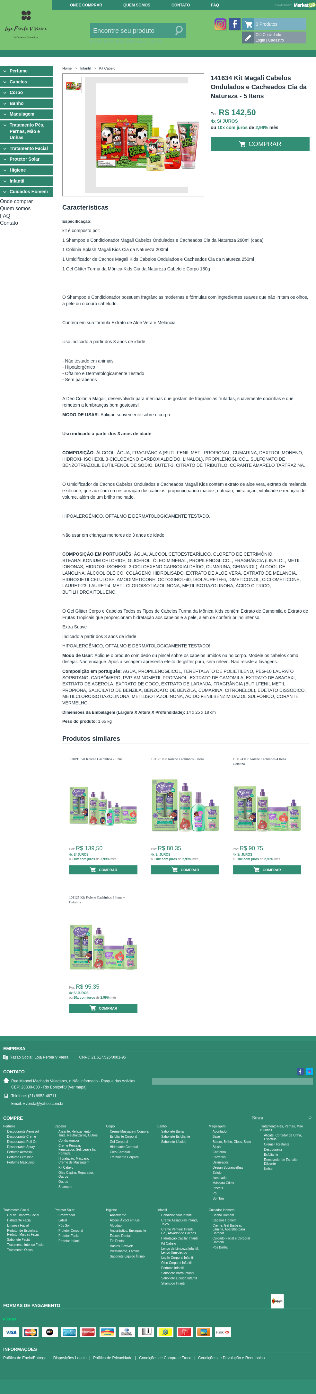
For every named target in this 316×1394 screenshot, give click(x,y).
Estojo (217, 1172)
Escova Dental (120, 1236)
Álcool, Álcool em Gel (125, 1220)
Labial (62, 1220)
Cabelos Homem (224, 1220)
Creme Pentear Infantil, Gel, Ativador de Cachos (178, 1231)
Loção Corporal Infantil (177, 1257)
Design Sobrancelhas (228, 1167)
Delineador (220, 1162)
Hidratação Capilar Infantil (179, 1238)
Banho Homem (223, 1215)
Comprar (260, 143)
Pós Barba (220, 1247)
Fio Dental (117, 1241)
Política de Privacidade (112, 1358)
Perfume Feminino (20, 1157)
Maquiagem (22, 114)
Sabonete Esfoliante (175, 1136)
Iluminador (220, 1178)
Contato (180, 5)
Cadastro (276, 40)
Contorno (219, 1152)
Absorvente (118, 1215)
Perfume (19, 70)
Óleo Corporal (120, 1152)
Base (216, 1136)
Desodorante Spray (21, 1147)
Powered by (295, 4)
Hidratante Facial (19, 1220)
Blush (217, 1147)
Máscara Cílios (223, 1183)
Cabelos (18, 81)
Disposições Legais (69, 1358)
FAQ (215, 5)
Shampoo (65, 1187)
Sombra (218, 1198)
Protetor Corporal (70, 1230)
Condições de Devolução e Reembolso (231, 1358)
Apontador (220, 1131)
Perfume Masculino (21, 1162)
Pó (214, 1193)
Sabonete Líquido (173, 1142)
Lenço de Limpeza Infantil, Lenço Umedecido (180, 1250)
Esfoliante (271, 1154)
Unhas (268, 1169)
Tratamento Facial (29, 148)
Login (260, 40)
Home (67, 68)
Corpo (16, 92)
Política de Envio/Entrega (25, 1358)
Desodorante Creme (21, 1136)
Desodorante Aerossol (23, 1131)
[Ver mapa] (77, 1087)
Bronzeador (66, 1215)
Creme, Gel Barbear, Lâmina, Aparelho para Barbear (229, 1229)
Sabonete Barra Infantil (177, 1273)
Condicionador (68, 1140)
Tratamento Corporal (124, 1157)
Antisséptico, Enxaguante (128, 1230)
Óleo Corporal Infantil (176, 1263)
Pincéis (218, 1188)
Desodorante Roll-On (22, 1142)
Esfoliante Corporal (123, 1136)
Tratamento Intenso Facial (25, 1245)
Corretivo (219, 1157)
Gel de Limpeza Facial (23, 1215)
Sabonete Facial (18, 1239)
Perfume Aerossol (19, 1152)
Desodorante (273, 1149)
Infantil (17, 181)
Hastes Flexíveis (121, 1246)
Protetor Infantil (69, 1241)
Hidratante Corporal (124, 1147)
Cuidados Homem (29, 191)
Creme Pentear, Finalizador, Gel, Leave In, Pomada (77, 1149)
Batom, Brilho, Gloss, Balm (232, 1142)
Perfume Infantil (172, 1268)
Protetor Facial (68, 1236)
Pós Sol (63, 1225)
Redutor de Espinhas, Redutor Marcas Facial (23, 1232)
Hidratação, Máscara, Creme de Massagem (73, 1160)
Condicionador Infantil (176, 1215)
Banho (17, 103)
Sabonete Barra (172, 1131)
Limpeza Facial (18, 1225)
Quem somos (136, 5)
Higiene (18, 170)
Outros (63, 1181)
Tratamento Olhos (20, 1250)
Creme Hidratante (276, 1144)
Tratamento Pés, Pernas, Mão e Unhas (27, 131)
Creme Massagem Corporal (129, 1131)
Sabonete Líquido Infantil (179, 1278)
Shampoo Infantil (173, 1283)
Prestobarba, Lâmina (125, 1251)
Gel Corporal (119, 1142)
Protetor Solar (25, 159)
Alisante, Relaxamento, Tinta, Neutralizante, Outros (78, 1133)
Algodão (116, 1225)
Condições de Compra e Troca (165, 1358)
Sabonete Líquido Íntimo (127, 1256)
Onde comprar (86, 5)
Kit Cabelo (107, 68)
